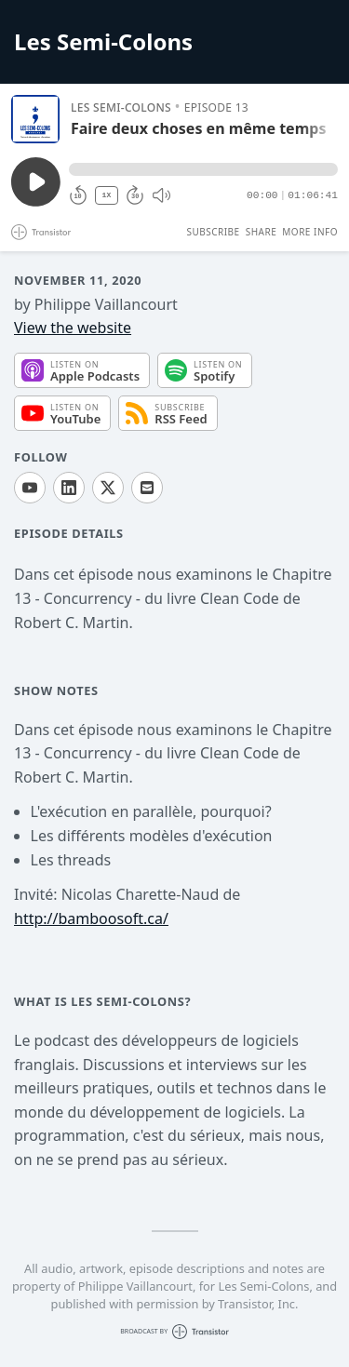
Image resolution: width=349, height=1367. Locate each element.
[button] (203, 169)
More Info (310, 231)
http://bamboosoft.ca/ (91, 918)
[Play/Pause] (35, 119)
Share (261, 231)
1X (107, 195)
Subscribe (212, 231)
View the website (72, 327)
